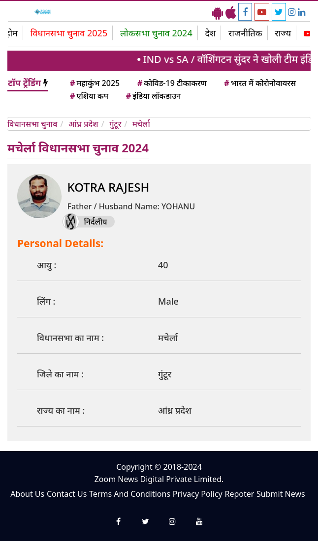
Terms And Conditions (129, 493)
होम (11, 33)
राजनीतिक (245, 33)
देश (210, 33)
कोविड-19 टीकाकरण (171, 83)
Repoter (239, 493)
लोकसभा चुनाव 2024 (156, 33)
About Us (27, 493)
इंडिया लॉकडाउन (153, 95)
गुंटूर (115, 123)
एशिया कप (88, 95)
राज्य (283, 33)
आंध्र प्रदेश (83, 123)
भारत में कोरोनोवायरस (259, 83)
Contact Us (67, 493)
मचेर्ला (141, 123)
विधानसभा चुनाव (32, 123)
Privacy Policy (198, 493)
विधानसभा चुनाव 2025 (69, 33)
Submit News (280, 493)
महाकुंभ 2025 (94, 83)
